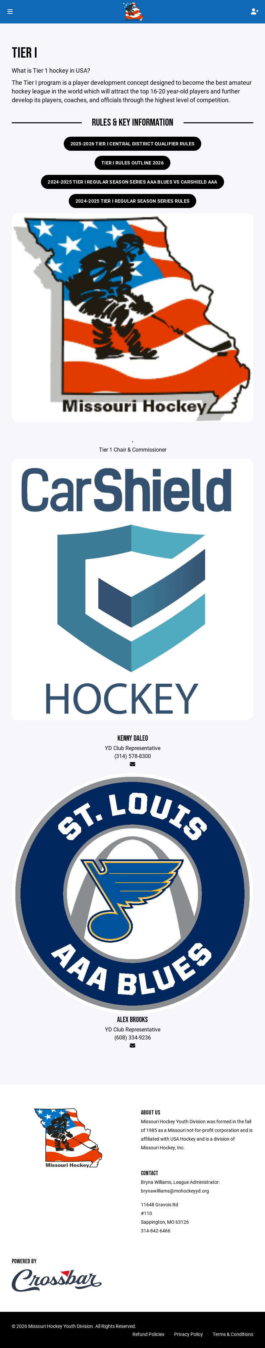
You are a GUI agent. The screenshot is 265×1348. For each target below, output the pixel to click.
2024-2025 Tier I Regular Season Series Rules (132, 201)
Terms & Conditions (233, 1334)
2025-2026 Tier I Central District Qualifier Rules (132, 143)
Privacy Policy (188, 1334)
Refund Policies (148, 1334)
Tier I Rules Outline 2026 (132, 162)
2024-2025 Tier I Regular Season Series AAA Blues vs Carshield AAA (132, 182)
